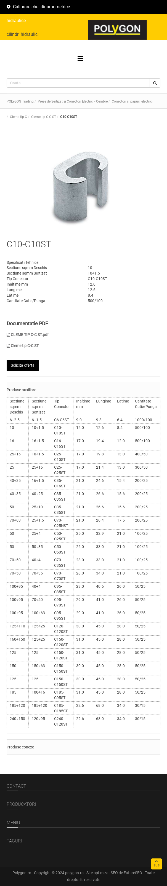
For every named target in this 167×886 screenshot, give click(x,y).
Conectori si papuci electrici (132, 101)
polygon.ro (74, 873)
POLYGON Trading (20, 101)
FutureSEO (133, 873)
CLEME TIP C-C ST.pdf (28, 334)
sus (156, 863)
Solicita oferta (23, 365)
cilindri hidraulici (23, 34)
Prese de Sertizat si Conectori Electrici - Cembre (73, 101)
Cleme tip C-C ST (23, 345)
